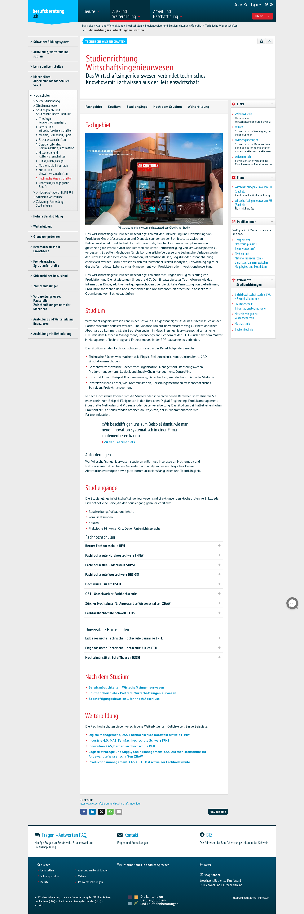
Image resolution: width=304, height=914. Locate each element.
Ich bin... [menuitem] (262, 16)
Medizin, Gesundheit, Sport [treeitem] (55, 135)
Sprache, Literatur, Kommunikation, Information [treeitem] (56, 146)
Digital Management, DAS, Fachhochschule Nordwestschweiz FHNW (139, 735)
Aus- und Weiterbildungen (93, 870)
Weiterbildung (198, 106)
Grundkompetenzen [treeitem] (47, 236)
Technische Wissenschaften (221, 25)
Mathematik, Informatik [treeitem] (53, 165)
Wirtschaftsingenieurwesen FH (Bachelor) (253, 189)
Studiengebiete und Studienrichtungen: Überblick (173, 25)
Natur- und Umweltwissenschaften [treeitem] (53, 172)
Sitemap (237, 898)
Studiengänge (137, 106)
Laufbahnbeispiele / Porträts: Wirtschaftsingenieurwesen (132, 693)
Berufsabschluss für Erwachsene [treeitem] (46, 249)
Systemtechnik (244, 329)
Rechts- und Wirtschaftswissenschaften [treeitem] (55, 129)
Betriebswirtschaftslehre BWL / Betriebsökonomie (253, 296)
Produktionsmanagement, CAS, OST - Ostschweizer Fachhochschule (139, 762)
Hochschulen (134, 25)
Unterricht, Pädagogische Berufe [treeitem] (54, 185)
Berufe (44, 882)
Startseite (87, 25)
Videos (82, 876)
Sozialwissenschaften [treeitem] (52, 140)
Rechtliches (249, 898)
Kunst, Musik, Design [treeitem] (51, 161)
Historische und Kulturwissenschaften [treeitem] (52, 154)
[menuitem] (95, 11)
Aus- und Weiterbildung (109, 25)
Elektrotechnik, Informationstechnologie (250, 306)
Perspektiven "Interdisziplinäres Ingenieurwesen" (246, 244)
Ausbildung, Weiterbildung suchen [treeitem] (51, 54)
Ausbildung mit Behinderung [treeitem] (52, 333)
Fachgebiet (93, 106)
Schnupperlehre (49, 876)
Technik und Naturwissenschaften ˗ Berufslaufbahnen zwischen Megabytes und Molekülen (252, 260)
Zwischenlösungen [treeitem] (46, 286)
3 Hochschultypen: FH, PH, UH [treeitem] (54, 192)
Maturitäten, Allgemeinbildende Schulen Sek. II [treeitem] (51, 80)
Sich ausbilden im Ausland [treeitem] (50, 275)
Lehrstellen (47, 870)
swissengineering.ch (247, 140)
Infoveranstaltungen (90, 882)
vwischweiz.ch (243, 114)
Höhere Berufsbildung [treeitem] (48, 216)
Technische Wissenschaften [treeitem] (55, 178)
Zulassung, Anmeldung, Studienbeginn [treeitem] (50, 203)
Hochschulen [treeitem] (42, 95)
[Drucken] (261, 41)
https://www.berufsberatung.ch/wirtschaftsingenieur (110, 803)
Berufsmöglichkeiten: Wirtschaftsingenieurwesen (126, 687)
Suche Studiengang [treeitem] (48, 101)
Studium (114, 106)
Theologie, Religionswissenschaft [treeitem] (52, 120)
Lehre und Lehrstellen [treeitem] (48, 66)
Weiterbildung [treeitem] (43, 226)
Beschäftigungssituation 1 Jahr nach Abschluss (124, 699)
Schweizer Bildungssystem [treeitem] (51, 41)
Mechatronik (242, 324)
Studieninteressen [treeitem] (47, 105)
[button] (83, 812)
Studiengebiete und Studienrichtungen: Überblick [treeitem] (53, 112)
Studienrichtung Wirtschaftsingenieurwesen (114, 30)
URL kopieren (218, 812)
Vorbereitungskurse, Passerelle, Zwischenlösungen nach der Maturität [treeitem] (51, 302)
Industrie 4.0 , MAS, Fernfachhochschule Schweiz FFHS (129, 740)
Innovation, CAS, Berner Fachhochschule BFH (122, 746)
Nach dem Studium (167, 106)
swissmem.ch (243, 156)
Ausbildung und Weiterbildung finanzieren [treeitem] (53, 321)
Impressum (263, 898)
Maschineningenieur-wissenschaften (247, 316)
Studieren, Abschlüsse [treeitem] (49, 197)
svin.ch (239, 127)
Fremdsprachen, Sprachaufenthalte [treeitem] (46, 263)
